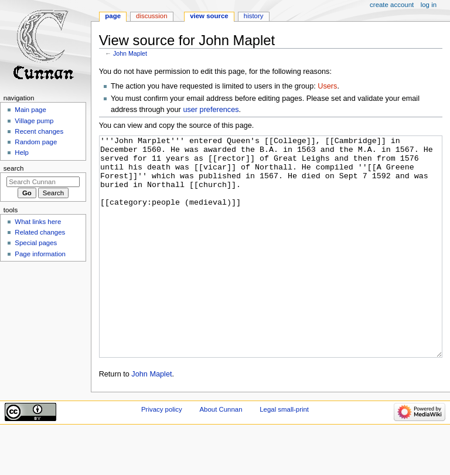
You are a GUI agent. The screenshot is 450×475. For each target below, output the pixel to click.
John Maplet (130, 53)
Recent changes (39, 131)
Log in (429, 4)
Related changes (40, 232)
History (254, 15)
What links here (38, 221)
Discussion (151, 15)
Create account (392, 4)
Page (113, 15)
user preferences (210, 110)
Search (14, 168)
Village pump (34, 120)
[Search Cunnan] (43, 182)
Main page (30, 109)
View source (209, 15)
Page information (40, 253)
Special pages (36, 242)
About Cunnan (220, 453)
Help (22, 152)
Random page (36, 141)
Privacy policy (161, 453)
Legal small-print (284, 453)
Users (327, 86)
